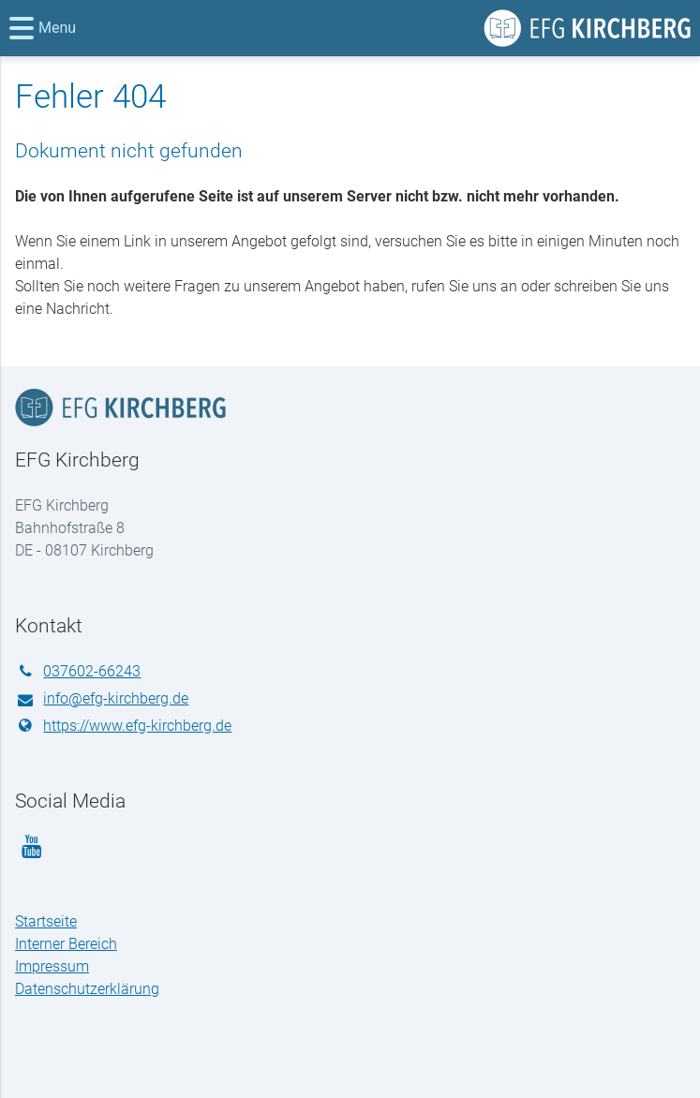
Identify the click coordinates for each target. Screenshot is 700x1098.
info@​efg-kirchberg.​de (101, 700)
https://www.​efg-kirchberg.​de (123, 726)
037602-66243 (78, 671)
